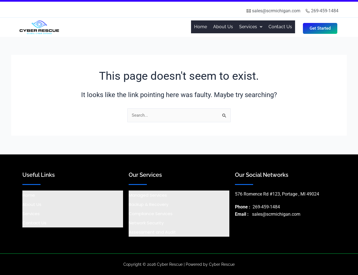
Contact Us (280, 26)
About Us (223, 26)
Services (31, 214)
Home (200, 26)
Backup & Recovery (148, 204)
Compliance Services (151, 214)
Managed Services (148, 195)
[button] (250, 26)
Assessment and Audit (152, 232)
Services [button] (250, 26)
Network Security (146, 223)
